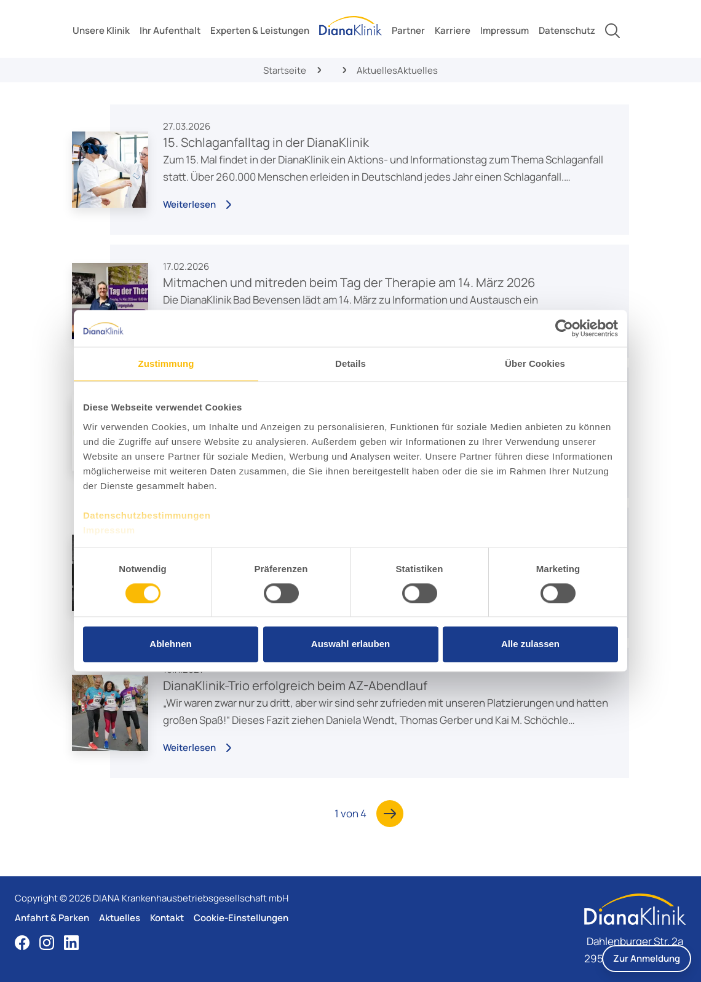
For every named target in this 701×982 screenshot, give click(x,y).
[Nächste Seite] (389, 813)
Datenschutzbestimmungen (146, 515)
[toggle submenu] (101, 31)
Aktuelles (119, 917)
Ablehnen (170, 644)
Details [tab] (350, 363)
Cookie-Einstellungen (241, 917)
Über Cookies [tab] (535, 363)
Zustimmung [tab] (166, 363)
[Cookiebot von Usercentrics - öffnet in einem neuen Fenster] (564, 328)
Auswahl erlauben (350, 644)
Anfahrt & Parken (52, 917)
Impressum (109, 530)
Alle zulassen (530, 644)
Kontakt (167, 917)
